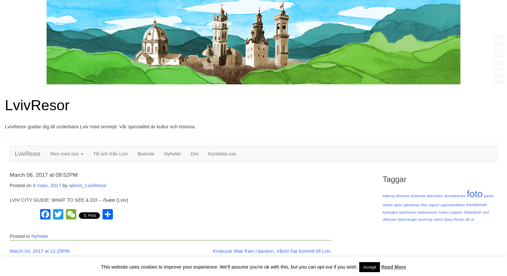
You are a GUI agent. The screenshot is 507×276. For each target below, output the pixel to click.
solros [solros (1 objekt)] (438, 219)
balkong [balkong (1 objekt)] (388, 196)
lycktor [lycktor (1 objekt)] (444, 212)
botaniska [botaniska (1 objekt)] (418, 196)
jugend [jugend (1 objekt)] (434, 205)
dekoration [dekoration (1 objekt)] (435, 196)
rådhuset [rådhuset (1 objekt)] (389, 219)
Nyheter (172, 153)
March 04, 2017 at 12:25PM (40, 251)
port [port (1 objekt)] (486, 212)
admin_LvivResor (87, 185)
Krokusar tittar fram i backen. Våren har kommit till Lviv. (272, 251)
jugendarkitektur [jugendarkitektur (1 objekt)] (453, 205)
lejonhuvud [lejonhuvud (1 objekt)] (407, 212)
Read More (393, 267)
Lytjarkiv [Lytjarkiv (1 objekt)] (456, 212)
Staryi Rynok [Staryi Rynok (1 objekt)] (454, 219)
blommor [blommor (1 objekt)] (402, 196)
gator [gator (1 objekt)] (398, 205)
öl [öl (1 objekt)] (472, 219)
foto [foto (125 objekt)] (475, 193)
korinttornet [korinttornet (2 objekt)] (477, 205)
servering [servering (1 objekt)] (425, 219)
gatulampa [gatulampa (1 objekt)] (412, 205)
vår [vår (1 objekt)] (467, 219)
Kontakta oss (222, 153)
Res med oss (66, 153)
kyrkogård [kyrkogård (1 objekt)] (390, 212)
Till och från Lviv (110, 153)
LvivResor (37, 105)
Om (195, 153)
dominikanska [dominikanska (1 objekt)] (454, 196)
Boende (146, 153)
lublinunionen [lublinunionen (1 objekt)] (427, 212)
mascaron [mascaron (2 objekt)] (473, 212)
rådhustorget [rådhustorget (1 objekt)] (407, 219)
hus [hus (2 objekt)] (424, 205)
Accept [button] (369, 267)
